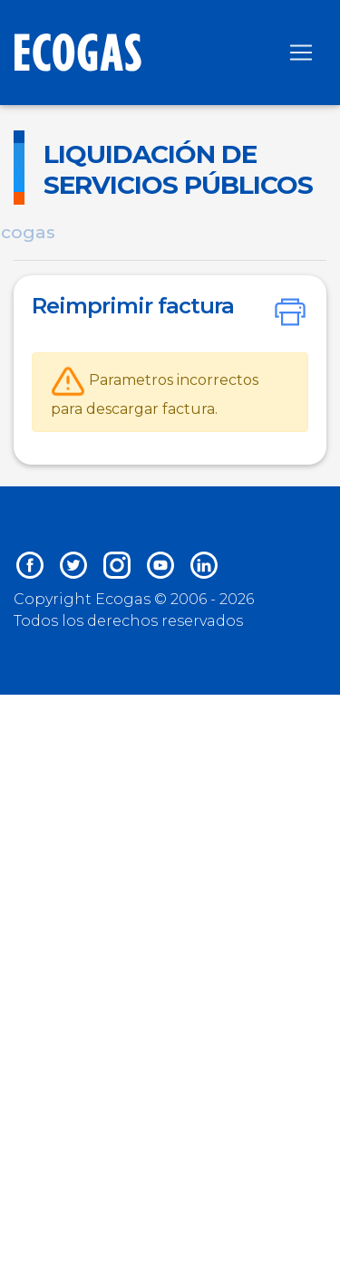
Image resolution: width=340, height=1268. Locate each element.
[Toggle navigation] (301, 52)
